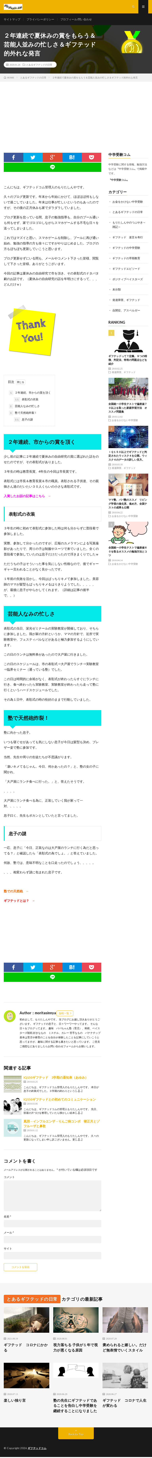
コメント (9, 1177)
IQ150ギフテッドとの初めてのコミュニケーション (60, 1100)
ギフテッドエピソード (126, 268)
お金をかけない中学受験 (127, 202)
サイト (8, 1249)
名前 (7, 1217)
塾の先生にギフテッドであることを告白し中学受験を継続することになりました (75, 1406)
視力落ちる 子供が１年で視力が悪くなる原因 (75, 1348)
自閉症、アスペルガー (126, 309)
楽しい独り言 (15, 1401)
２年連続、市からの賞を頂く (30, 393)
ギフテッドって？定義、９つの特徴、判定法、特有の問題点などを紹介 (127, 358)
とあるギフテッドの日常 (39, 65)
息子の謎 (23, 420)
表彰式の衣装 (26, 400)
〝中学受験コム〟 (118, 180)
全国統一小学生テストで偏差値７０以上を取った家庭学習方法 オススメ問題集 (127, 406)
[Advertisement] (76, 111)
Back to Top (76, 1435)
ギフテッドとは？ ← (19, 901)
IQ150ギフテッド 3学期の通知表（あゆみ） (56, 1078)
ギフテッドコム (37, 1449)
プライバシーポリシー (40, 19)
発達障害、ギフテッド (126, 299)
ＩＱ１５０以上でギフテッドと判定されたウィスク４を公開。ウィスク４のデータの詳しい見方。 (127, 454)
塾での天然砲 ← (16, 891)
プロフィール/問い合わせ (76, 19)
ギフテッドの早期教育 (126, 257)
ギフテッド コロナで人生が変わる (124, 1404)
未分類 (116, 288)
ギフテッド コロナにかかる (26, 1348)
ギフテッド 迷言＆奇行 (127, 237)
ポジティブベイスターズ (127, 278)
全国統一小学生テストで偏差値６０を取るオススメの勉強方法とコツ (127, 550)
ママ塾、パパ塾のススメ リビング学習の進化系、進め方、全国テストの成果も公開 (127, 502)
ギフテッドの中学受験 (126, 247)
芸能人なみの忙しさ (24, 406)
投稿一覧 (64, 1013)
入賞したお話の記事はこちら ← (27, 496)
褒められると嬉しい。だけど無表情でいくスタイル (124, 1348)
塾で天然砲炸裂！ (23, 413)
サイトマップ (12, 19)
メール (9, 1233)
